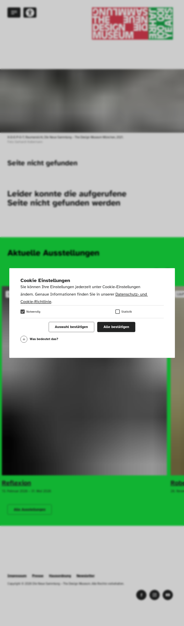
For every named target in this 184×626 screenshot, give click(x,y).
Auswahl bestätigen (71, 327)
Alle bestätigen (116, 327)
